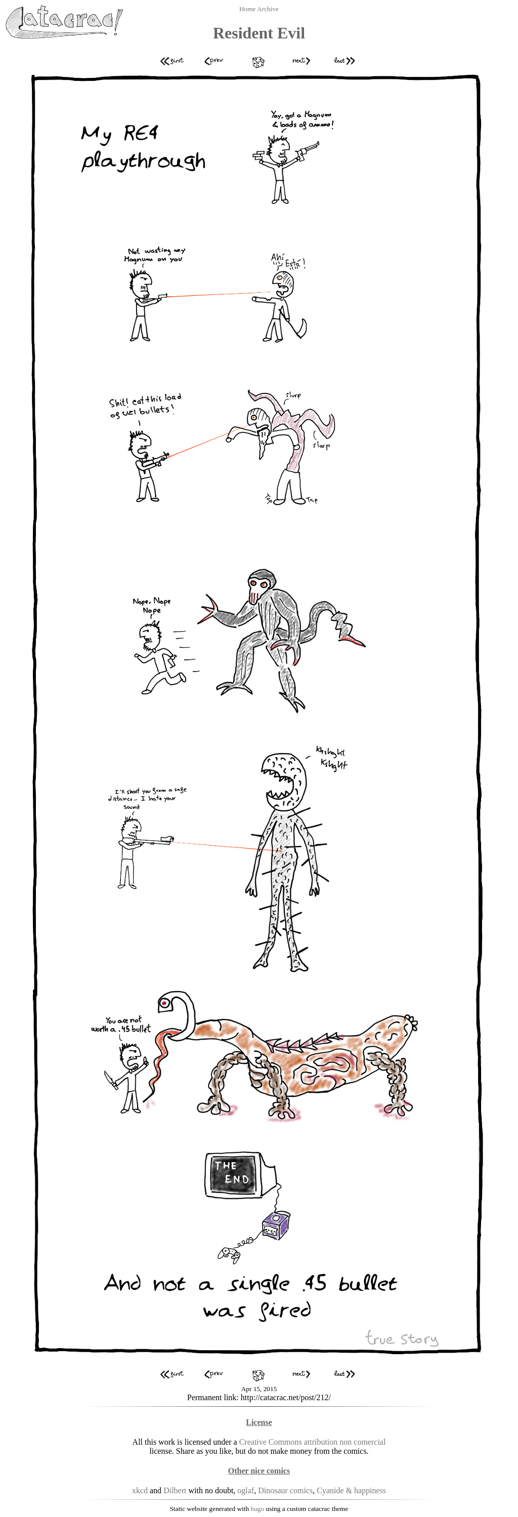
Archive (268, 9)
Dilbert (174, 1490)
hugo (258, 1508)
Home (248, 9)
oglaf (245, 1490)
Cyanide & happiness (351, 1490)
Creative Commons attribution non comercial (312, 1442)
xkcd (140, 1490)
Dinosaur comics (285, 1490)
